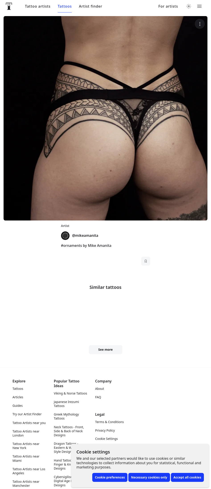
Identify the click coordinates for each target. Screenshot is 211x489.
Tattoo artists (38, 6)
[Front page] (9, 6)
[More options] (200, 24)
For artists (168, 6)
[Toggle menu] (199, 6)
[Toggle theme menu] (188, 6)
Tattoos (65, 6)
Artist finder (90, 6)
